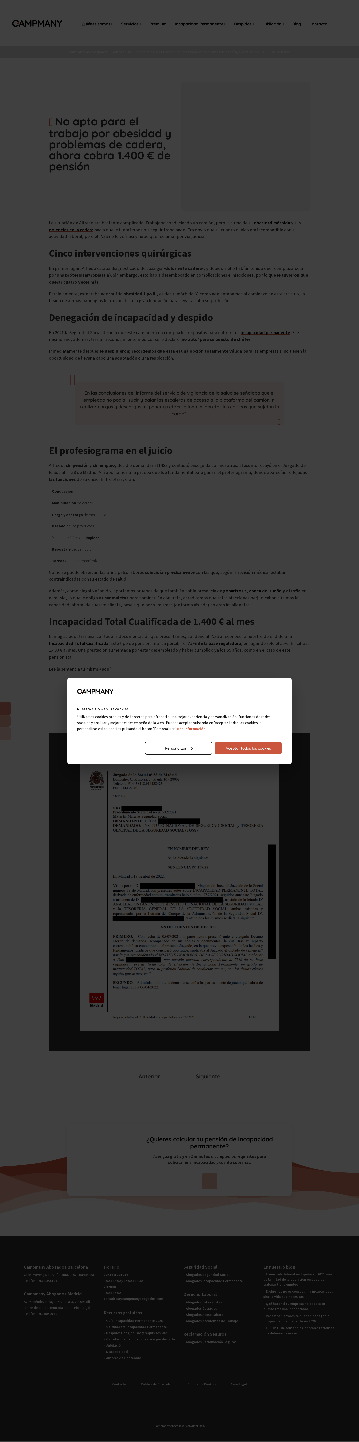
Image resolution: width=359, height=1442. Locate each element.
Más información (191, 729)
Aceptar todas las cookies (248, 748)
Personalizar (179, 748)
